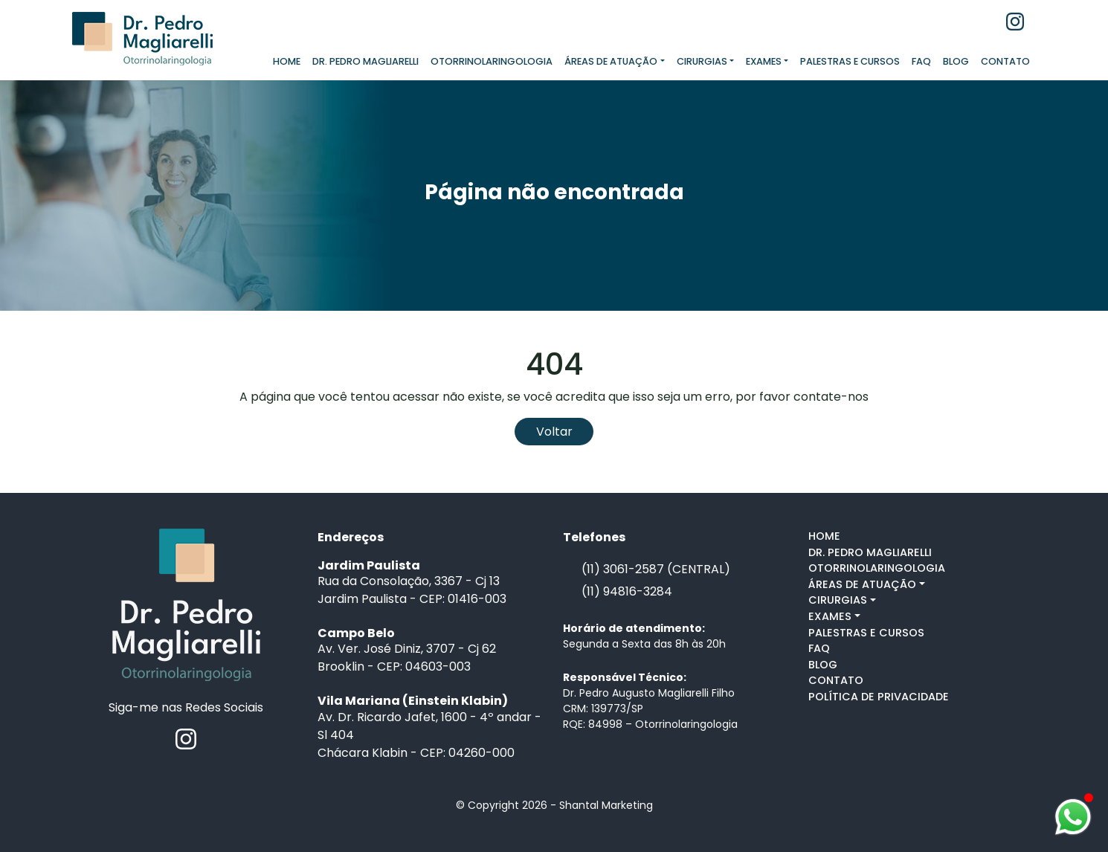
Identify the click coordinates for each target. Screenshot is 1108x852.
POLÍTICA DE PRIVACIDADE (878, 696)
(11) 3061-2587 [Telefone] (623, 569)
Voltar (554, 431)
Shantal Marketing (606, 805)
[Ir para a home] (186, 604)
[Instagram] (1015, 20)
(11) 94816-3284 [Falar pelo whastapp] (627, 591)
